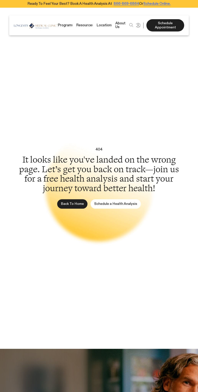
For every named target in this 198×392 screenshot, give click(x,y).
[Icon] (36, 25)
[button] (131, 25)
